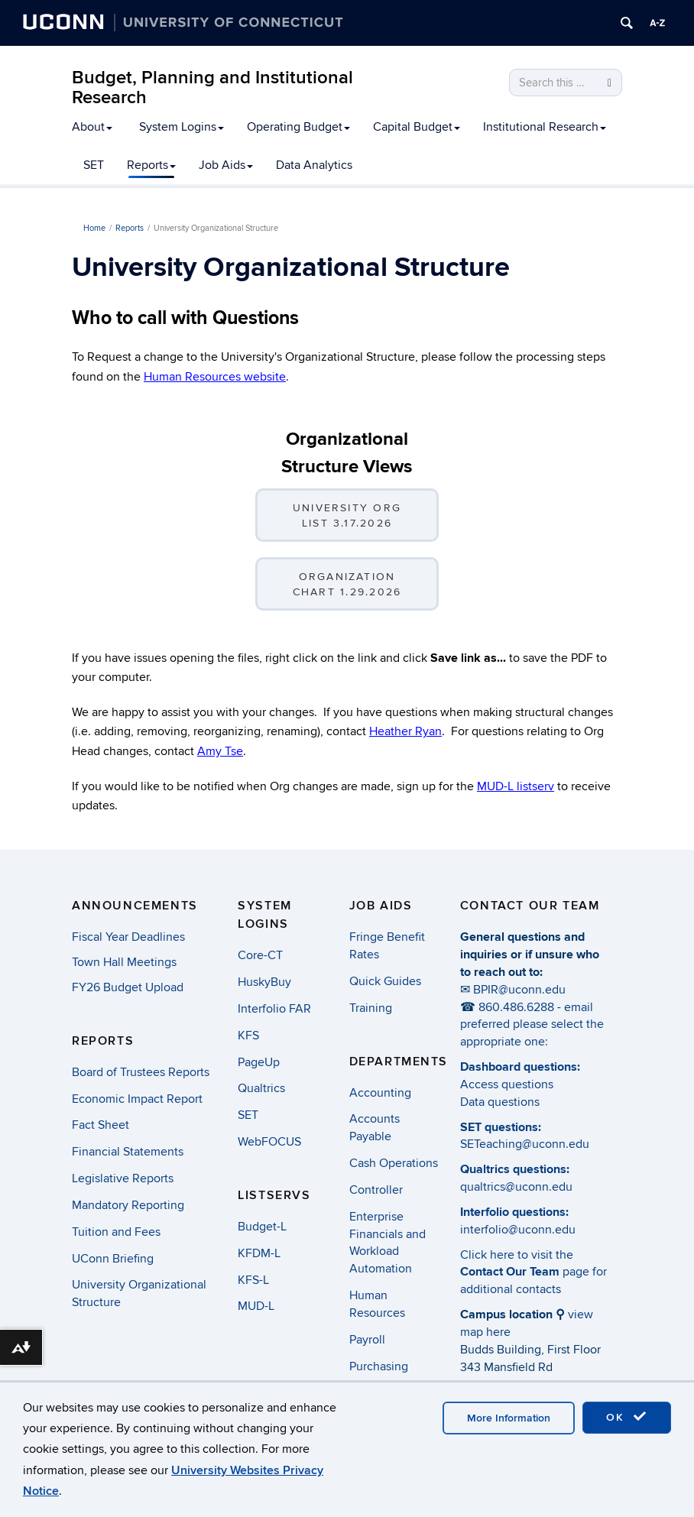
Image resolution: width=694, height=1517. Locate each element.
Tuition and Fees (116, 1232)
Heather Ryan (405, 731)
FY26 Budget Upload (127, 987)
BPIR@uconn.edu (519, 989)
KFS (248, 1035)
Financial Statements (127, 1151)
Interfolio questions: (514, 1212)
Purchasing (378, 1366)
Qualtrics (261, 1088)
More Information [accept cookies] (508, 1418)
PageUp (259, 1062)
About (92, 127)
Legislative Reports (123, 1178)
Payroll (367, 1339)
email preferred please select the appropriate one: (532, 1025)
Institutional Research (544, 127)
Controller (376, 1190)
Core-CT (260, 955)
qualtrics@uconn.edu (516, 1186)
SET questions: (500, 1127)
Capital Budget (416, 127)
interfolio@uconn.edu (518, 1229)
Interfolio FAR (274, 1008)
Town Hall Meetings (124, 962)
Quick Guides (385, 981)
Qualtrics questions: (514, 1169)
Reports (151, 165)
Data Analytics (314, 165)
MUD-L (256, 1306)
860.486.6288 (516, 1007)
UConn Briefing (113, 1258)
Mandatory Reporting (128, 1205)
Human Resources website (215, 376)
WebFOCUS (269, 1141)
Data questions (500, 1102)
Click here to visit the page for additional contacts (533, 1272)
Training (370, 1008)
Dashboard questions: (520, 1067)
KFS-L (253, 1280)
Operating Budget (298, 127)
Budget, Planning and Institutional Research (212, 87)
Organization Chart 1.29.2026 (347, 584)
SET (93, 165)
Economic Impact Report (137, 1099)
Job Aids (226, 165)
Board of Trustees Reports (140, 1072)
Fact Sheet (100, 1125)
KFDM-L (259, 1253)
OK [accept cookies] (626, 1417)
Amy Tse (220, 751)
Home (94, 228)
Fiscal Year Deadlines (128, 937)
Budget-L (262, 1226)
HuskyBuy (264, 982)
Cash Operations (393, 1163)
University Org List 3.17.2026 (347, 515)
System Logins (181, 127)
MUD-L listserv (515, 786)
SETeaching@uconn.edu (524, 1144)
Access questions (506, 1084)
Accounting (380, 1092)
